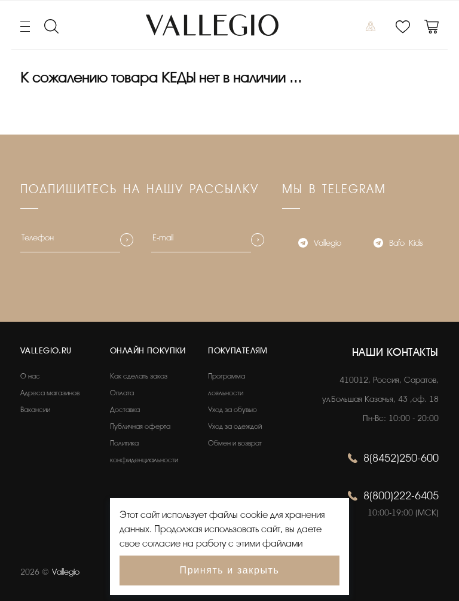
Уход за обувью (232, 409)
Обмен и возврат (235, 443)
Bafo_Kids (398, 244)
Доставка (125, 409)
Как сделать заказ (138, 376)
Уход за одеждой (235, 426)
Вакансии (35, 409)
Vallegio (319, 244)
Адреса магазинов (49, 393)
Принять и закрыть (230, 570)
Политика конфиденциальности (144, 451)
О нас (30, 376)
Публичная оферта (140, 426)
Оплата (122, 393)
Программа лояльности (226, 384)
